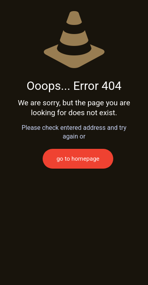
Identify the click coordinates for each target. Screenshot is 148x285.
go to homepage (77, 158)
